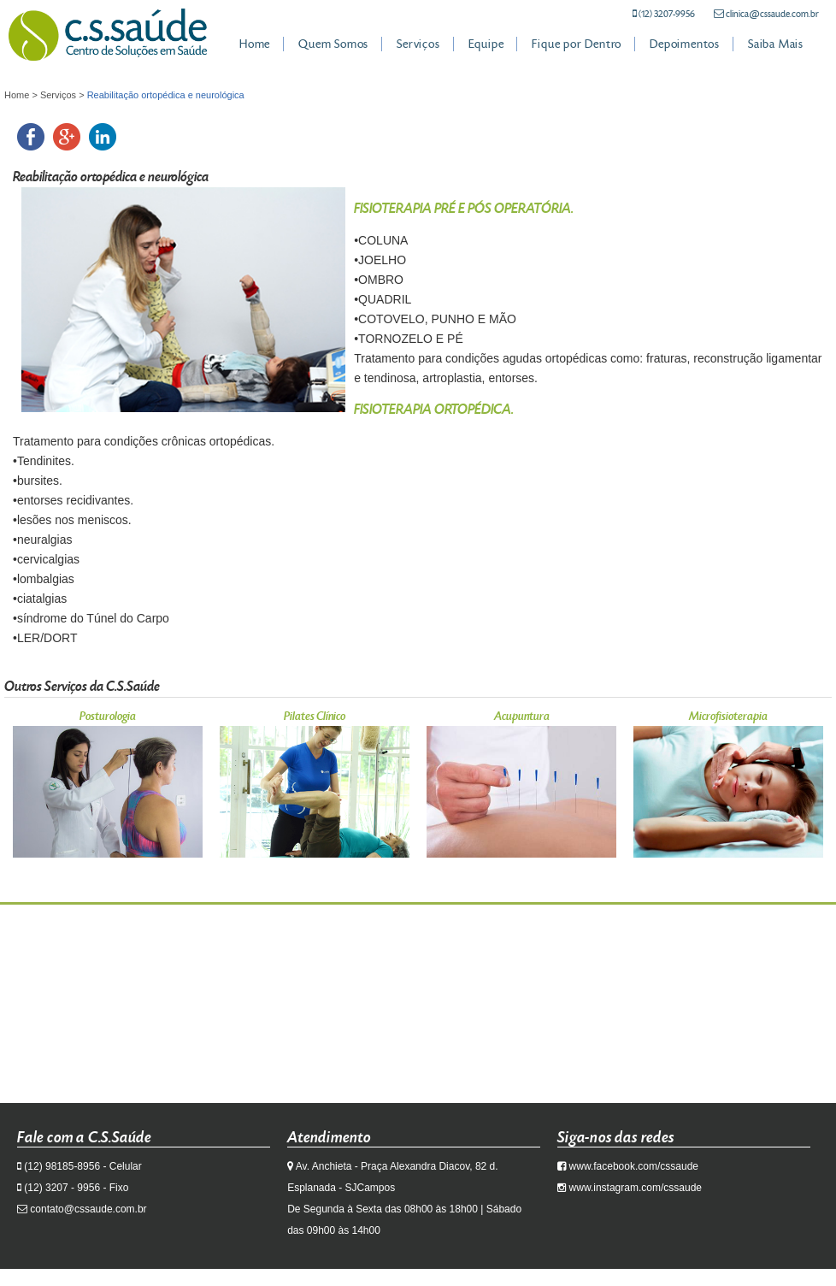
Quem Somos (333, 44)
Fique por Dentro (576, 44)
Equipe (486, 44)
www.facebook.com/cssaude (633, 1166)
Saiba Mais (776, 44)
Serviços (418, 44)
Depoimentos (685, 44)
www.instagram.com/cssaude (635, 1188)
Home (254, 44)
